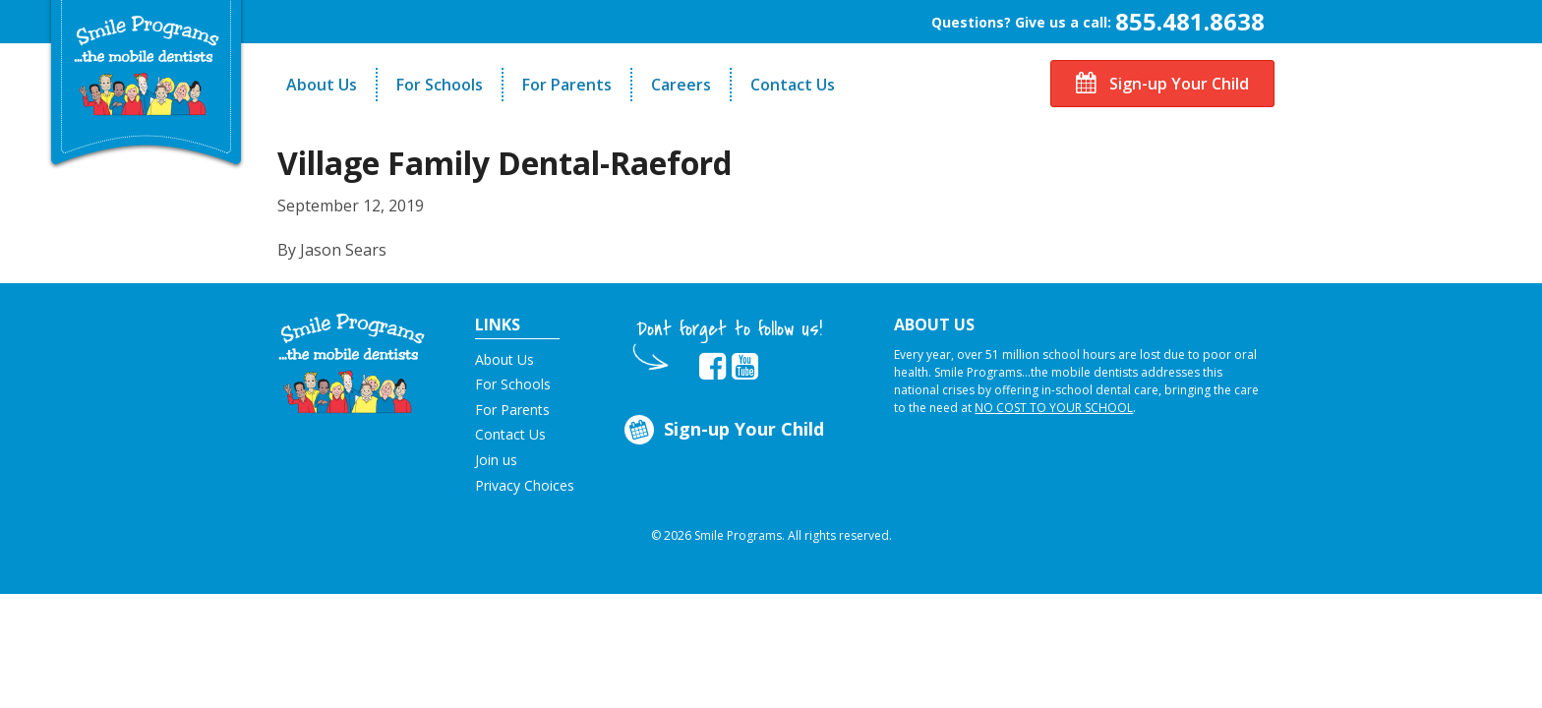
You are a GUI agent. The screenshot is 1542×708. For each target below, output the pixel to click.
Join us (496, 459)
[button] (351, 362)
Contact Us (792, 84)
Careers (681, 84)
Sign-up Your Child (1162, 83)
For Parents (567, 84)
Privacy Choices (524, 485)
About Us (321, 84)
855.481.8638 (1190, 21)
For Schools (439, 84)
